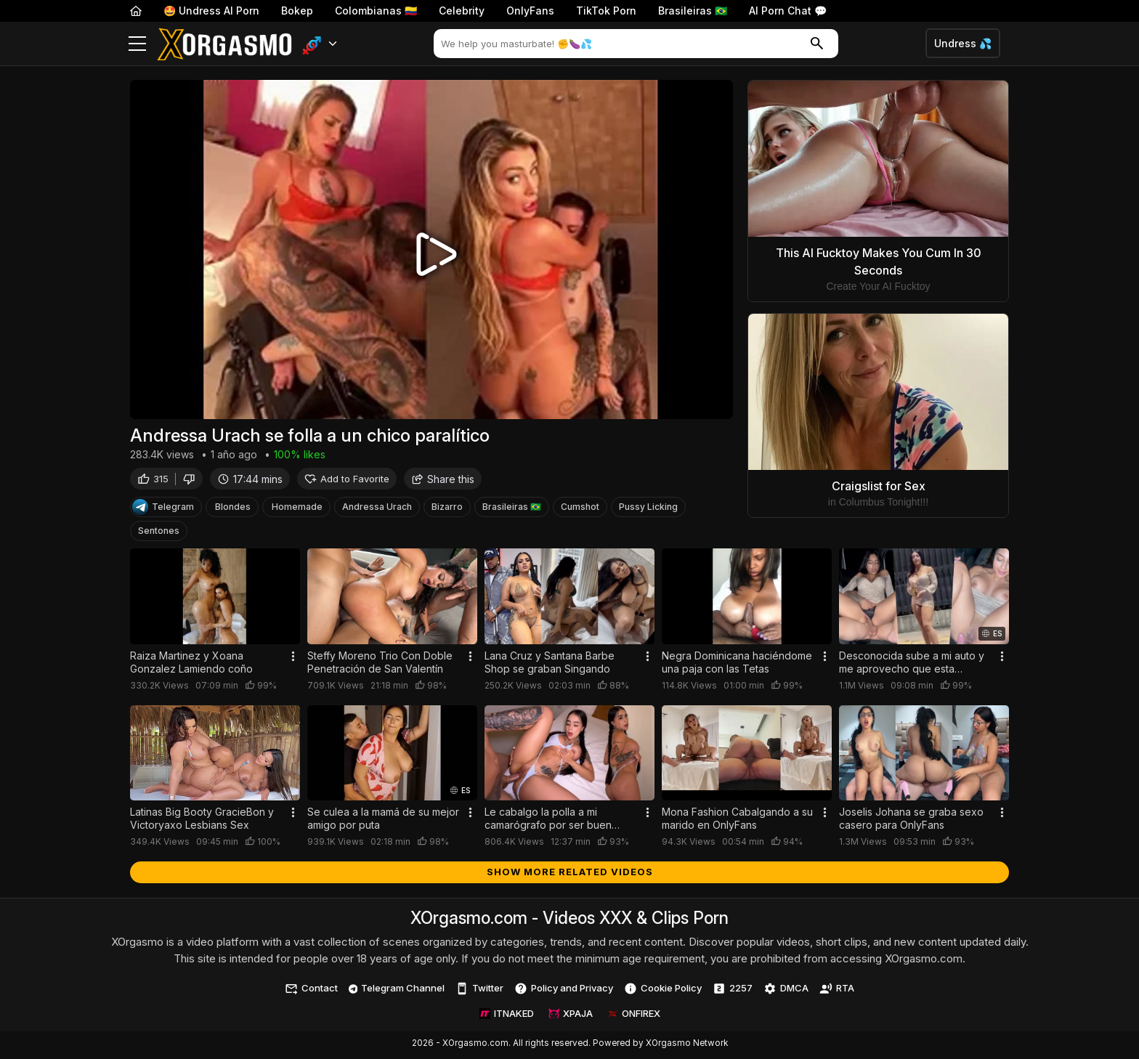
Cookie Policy (663, 991)
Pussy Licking (648, 509)
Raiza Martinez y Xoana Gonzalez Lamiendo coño (191, 665)
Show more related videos (570, 874)
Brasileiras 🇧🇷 (692, 10)
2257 (733, 991)
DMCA (785, 991)
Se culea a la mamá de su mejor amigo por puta (383, 821)
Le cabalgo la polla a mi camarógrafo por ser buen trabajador (548, 821)
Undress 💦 (963, 43)
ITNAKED (506, 1016)
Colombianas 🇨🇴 (376, 10)
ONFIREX (633, 1016)
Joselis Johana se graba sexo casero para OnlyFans (911, 821)
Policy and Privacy (563, 991)
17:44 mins (250, 481)
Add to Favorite (346, 481)
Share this (442, 481)
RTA (836, 991)
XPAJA (570, 1016)
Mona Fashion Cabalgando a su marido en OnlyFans (737, 821)
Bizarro (447, 509)
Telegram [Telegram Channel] (163, 510)
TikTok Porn (606, 10)
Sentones (158, 533)
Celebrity (462, 10)
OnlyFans (530, 10)
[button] (319, 44)
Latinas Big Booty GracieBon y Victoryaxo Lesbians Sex (202, 821)
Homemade (297, 509)
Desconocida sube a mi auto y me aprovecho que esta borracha (911, 665)
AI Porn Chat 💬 (788, 10)
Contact (311, 991)
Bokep (297, 10)
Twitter (479, 991)
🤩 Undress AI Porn (211, 10)
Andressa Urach (377, 509)
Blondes (233, 509)
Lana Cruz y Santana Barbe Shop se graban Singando (550, 665)
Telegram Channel (397, 991)
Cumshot (580, 509)
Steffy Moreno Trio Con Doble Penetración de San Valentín (380, 665)
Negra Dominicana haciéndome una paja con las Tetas (737, 665)
